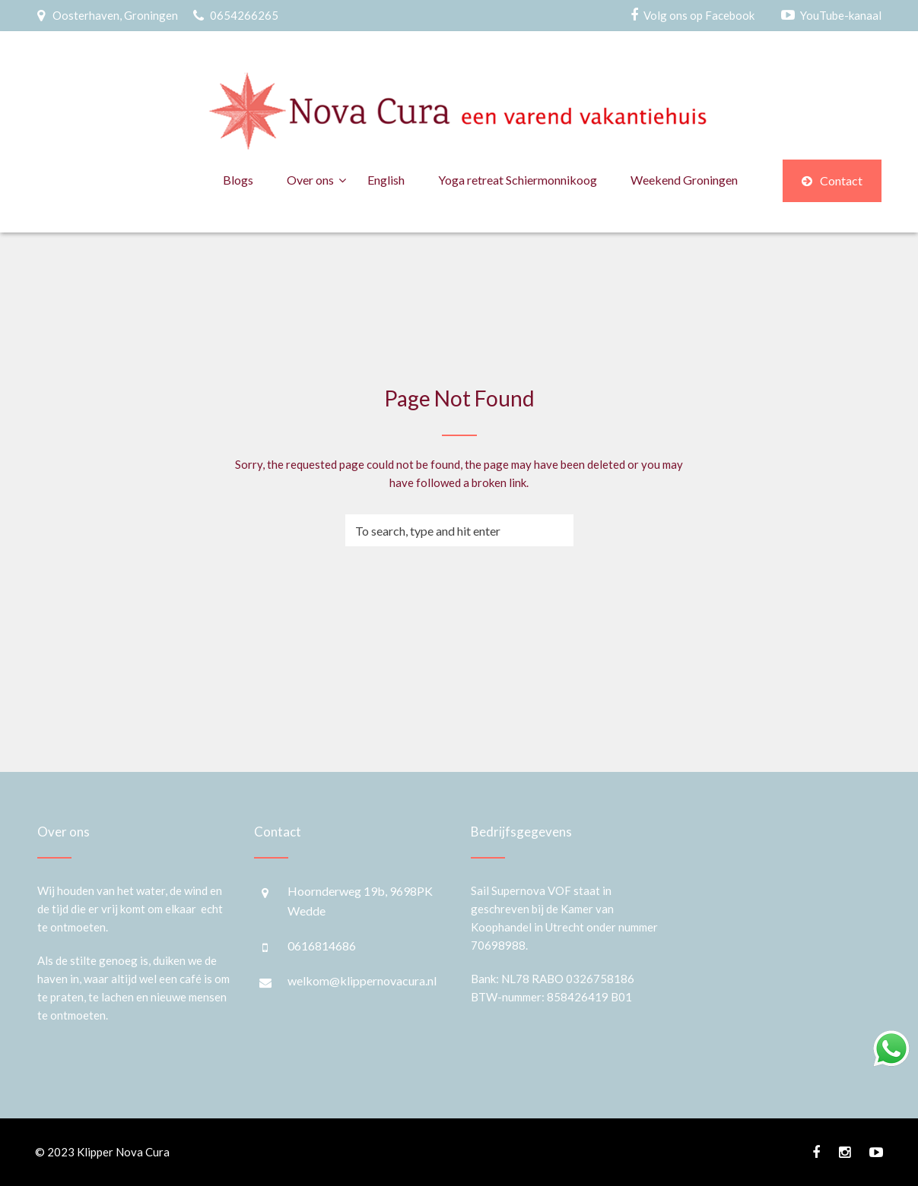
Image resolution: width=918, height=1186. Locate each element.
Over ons (310, 179)
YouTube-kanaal (840, 15)
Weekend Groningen (684, 179)
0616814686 (321, 945)
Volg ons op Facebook (698, 15)
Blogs (238, 179)
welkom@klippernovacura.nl (362, 980)
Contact (832, 180)
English (386, 179)
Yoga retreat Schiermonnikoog (517, 179)
